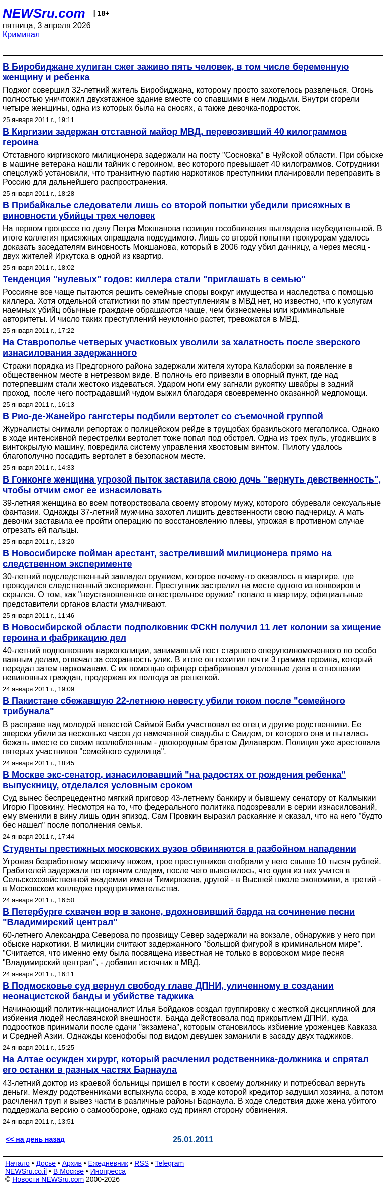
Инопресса (108, 1171)
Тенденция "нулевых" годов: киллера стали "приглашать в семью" (154, 279)
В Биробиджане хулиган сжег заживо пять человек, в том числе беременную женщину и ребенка (176, 72)
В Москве (68, 1171)
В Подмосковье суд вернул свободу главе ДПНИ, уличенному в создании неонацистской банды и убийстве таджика (168, 991)
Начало (17, 1163)
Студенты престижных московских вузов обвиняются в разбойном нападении (179, 849)
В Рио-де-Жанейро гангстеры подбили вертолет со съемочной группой (163, 416)
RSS (141, 1163)
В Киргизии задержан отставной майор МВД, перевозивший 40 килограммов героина (175, 137)
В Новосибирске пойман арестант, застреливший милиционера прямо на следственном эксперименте (167, 558)
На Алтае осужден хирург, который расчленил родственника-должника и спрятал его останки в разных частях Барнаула (186, 1064)
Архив (72, 1163)
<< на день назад (35, 1139)
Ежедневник (108, 1163)
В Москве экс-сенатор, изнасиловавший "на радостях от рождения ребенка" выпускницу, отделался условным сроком (174, 780)
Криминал (21, 34)
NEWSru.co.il (26, 1171)
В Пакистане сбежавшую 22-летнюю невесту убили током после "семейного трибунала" (174, 706)
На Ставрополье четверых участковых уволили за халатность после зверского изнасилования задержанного (181, 347)
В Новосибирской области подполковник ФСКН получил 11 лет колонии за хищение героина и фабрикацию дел (192, 632)
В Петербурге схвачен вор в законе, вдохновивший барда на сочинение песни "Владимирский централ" (179, 917)
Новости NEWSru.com (48, 1179)
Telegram (169, 1163)
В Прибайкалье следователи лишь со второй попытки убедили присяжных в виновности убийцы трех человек (176, 210)
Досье (46, 1163)
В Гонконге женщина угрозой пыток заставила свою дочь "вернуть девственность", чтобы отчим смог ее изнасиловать (192, 484)
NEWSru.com (44, 13)
